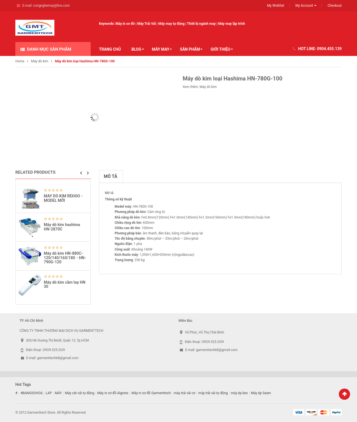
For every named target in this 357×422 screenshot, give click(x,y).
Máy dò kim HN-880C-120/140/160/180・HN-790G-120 (65, 257)
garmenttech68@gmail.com (58, 358)
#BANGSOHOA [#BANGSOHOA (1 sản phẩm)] (31, 393)
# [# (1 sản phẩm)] (16, 393)
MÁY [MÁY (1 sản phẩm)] (58, 393)
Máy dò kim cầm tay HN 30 (64, 284)
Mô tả (110, 176)
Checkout (334, 6)
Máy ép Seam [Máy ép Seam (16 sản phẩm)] (261, 393)
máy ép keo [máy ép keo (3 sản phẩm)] (239, 393)
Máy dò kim (39, 61)
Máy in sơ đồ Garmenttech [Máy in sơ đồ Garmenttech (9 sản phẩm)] (151, 393)
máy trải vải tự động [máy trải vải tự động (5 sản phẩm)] (213, 393)
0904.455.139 (329, 48)
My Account (304, 6)
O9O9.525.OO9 (54, 350)
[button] (81, 173)
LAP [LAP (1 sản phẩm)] (49, 393)
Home (19, 61)
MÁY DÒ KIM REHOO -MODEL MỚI (63, 198)
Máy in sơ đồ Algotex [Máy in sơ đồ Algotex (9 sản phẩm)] (113, 393)
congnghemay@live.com (51, 6)
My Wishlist (275, 6)
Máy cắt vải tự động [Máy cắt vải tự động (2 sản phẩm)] (79, 393)
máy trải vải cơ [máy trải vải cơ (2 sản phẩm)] (184, 393)
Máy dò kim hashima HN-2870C (62, 226)
